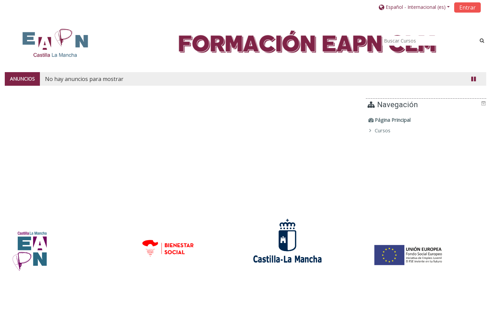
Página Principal (398, 120)
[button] (414, 7)
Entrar (467, 7)
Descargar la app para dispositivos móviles (379, 305)
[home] (55, 42)
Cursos (388, 130)
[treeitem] (426, 120)
